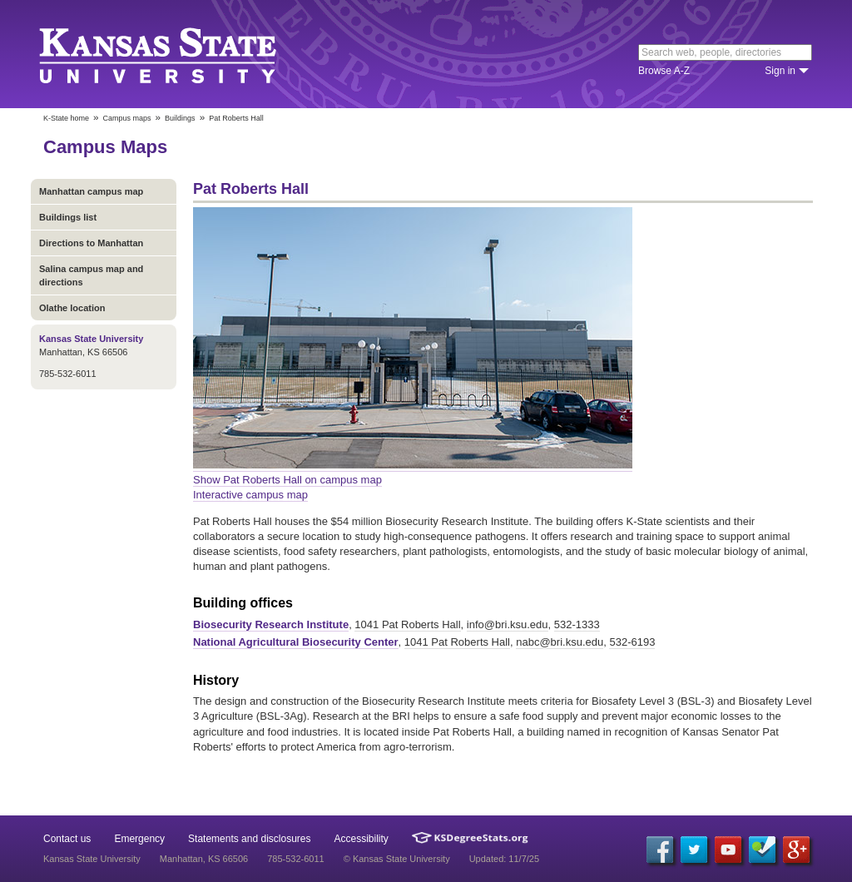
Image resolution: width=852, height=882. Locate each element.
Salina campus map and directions (91, 275)
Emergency (139, 839)
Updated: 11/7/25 (504, 859)
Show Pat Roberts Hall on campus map (287, 479)
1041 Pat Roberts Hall (407, 624)
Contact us (67, 839)
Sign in (780, 71)
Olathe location (72, 308)
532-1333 (577, 624)
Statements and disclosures (249, 839)
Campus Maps (105, 146)
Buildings (180, 118)
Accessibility (361, 839)
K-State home (66, 118)
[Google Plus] (796, 849)
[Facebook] (659, 849)
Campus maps (127, 118)
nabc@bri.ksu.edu (559, 642)
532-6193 (632, 642)
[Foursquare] (762, 849)
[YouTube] (728, 849)
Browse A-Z (664, 71)
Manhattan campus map (91, 191)
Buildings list (68, 217)
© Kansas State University (397, 859)
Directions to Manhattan (91, 243)
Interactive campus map (250, 494)
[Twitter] (694, 849)
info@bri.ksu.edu (507, 624)
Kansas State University (178, 54)
